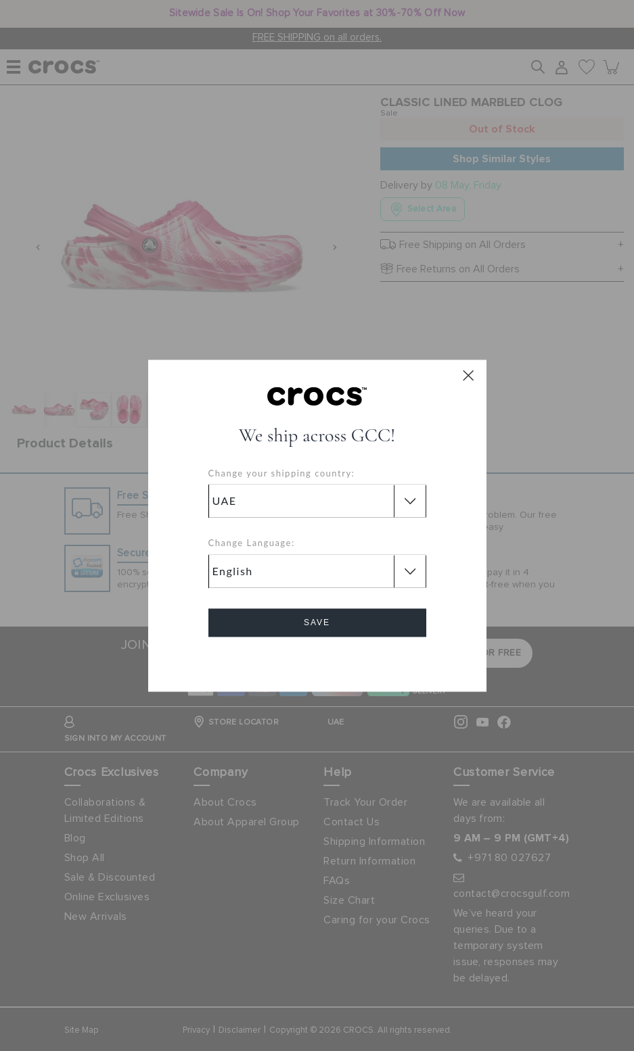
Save (317, 622)
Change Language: (251, 543)
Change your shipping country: (281, 473)
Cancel (317, 660)
